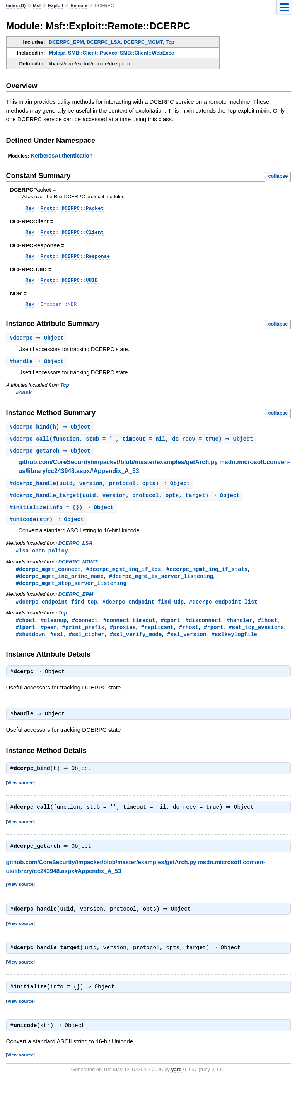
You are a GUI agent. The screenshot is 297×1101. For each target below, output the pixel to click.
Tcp (170, 42)
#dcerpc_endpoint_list (223, 613)
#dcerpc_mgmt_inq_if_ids (123, 579)
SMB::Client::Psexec (92, 53)
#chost (26, 632)
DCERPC (70, 209)
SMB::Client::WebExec (147, 53)
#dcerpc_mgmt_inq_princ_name (60, 586)
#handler (240, 632)
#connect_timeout (129, 632)
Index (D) (16, 5)
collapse (278, 176)
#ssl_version (186, 646)
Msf (37, 5)
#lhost (268, 632)
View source (20, 797)
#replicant (157, 639)
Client (95, 234)
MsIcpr (57, 53)
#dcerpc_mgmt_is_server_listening (161, 586)
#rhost (189, 639)
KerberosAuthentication (62, 156)
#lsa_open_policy (42, 560)
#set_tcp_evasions (256, 639)
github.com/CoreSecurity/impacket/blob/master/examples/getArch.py (118, 470)
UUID (92, 284)
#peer (49, 639)
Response (98, 259)
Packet (95, 209)
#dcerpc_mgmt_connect (48, 579)
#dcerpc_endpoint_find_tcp (56, 613)
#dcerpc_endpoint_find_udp (143, 613)
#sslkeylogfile (234, 646)
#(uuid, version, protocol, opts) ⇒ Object (101, 492)
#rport (214, 639)
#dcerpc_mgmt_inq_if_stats (207, 579)
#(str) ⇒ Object (48, 529)
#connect (85, 632)
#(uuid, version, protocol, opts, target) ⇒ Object (126, 504)
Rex (30, 209)
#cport (170, 632)
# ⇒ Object (38, 344)
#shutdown (30, 646)
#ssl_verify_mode (136, 646)
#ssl (56, 646)
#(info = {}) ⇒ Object (63, 516)
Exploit (55, 5)
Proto (48, 209)
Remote (78, 5)
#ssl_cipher (86, 646)
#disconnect (203, 632)
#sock (24, 399)
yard (176, 1089)
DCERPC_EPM (66, 42)
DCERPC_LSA (104, 42)
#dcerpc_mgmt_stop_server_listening (71, 594)
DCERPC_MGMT (143, 42)
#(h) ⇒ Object (51, 434)
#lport (26, 639)
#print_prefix (83, 639)
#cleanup (54, 632)
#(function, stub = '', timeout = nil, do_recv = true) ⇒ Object (132, 446)
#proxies (123, 639)
